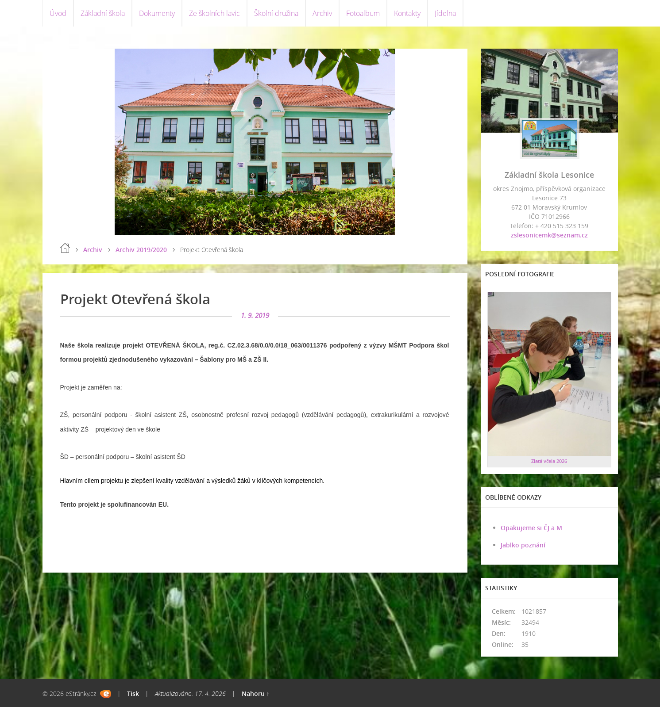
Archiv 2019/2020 (141, 249)
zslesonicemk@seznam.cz (549, 235)
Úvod (58, 13)
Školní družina (276, 13)
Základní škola (103, 13)
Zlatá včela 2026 (549, 461)
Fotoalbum (363, 13)
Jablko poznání (523, 545)
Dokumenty (157, 13)
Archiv (322, 13)
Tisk (133, 693)
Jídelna (445, 13)
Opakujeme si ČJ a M (531, 528)
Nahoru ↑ (256, 693)
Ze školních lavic (214, 13)
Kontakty (407, 13)
